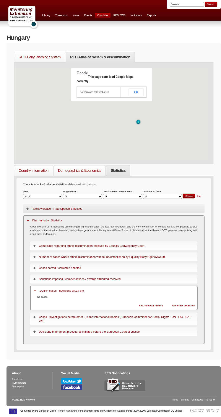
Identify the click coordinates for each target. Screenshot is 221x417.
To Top (208, 399)
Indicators (136, 15)
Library (46, 15)
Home (175, 399)
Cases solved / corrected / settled (60, 268)
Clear (199, 196)
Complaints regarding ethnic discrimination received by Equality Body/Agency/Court (91, 245)
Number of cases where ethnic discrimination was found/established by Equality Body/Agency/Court (102, 256)
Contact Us (197, 399)
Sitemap (184, 399)
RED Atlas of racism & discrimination (100, 57)
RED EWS (119, 15)
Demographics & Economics (79, 170)
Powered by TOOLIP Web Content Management (213, 411)
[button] (138, 122)
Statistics (118, 170)
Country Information (34, 170)
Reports (151, 15)
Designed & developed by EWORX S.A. (196, 411)
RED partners (19, 382)
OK (136, 92)
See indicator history (151, 305)
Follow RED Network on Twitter (71, 381)
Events (88, 15)
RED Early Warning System (40, 57)
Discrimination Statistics (47, 220)
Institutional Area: (162, 194)
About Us (16, 379)
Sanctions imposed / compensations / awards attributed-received (80, 279)
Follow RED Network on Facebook (71, 387)
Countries (102, 15)
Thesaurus (61, 15)
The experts (18, 386)
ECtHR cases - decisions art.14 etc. (61, 290)
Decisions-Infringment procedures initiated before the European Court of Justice (89, 331)
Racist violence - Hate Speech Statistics (57, 208)
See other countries (183, 305)
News (76, 15)
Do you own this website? (94, 92)
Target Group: (82, 194)
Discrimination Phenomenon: (122, 194)
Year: (42, 194)
